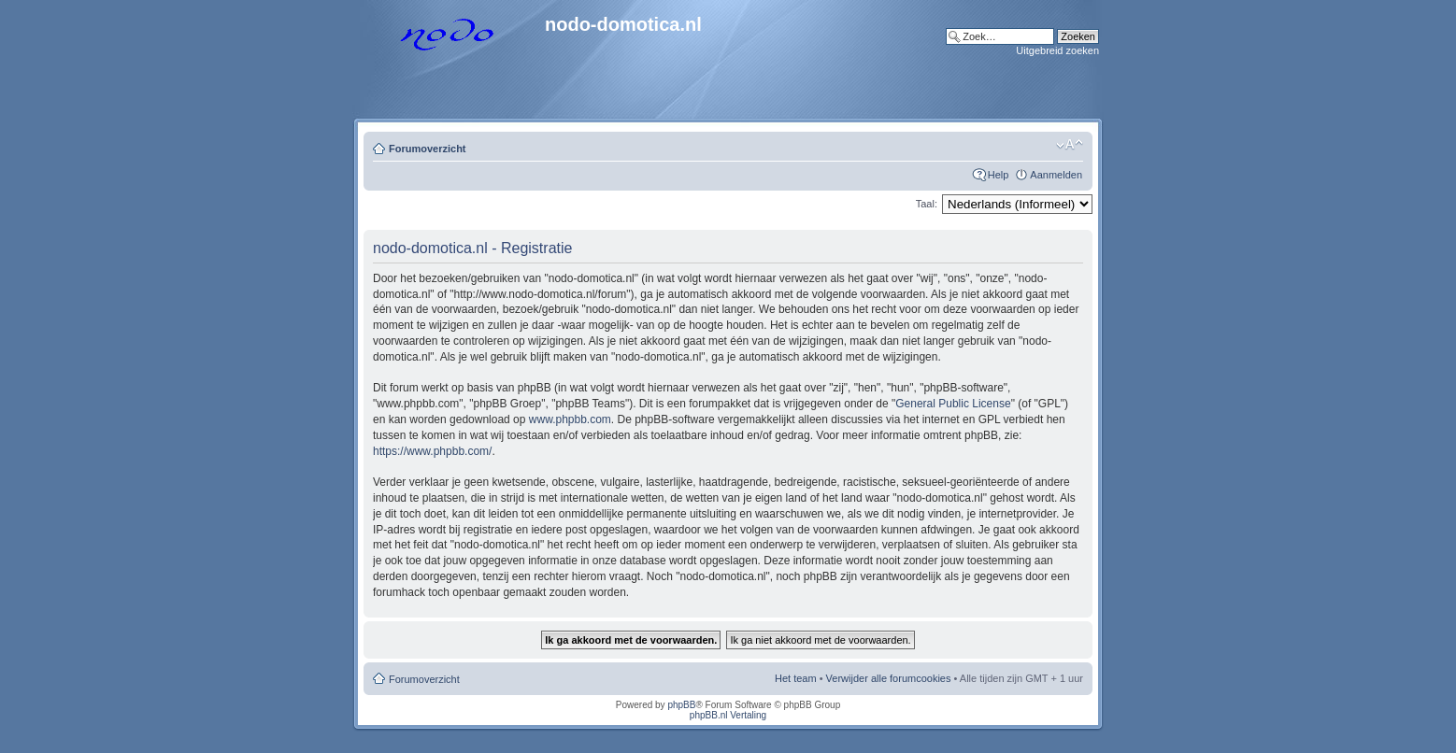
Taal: (926, 203)
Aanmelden (1056, 174)
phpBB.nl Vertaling (728, 715)
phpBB (681, 705)
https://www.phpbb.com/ (432, 451)
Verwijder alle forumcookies (888, 678)
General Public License (952, 403)
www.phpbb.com (570, 419)
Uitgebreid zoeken (1057, 50)
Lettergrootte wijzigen (1069, 144)
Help (998, 174)
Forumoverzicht (427, 148)
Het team (796, 678)
